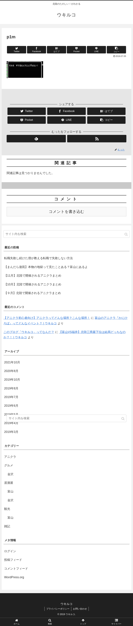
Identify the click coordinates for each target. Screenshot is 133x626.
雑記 (7, 526)
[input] (66, 234)
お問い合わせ (80, 608)
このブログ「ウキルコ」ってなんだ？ (28, 332)
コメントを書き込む (66, 212)
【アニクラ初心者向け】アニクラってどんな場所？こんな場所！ (46, 318)
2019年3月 (11, 432)
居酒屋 (8, 482)
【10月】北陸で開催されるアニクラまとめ (32, 284)
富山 (10, 491)
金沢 (10, 474)
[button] (126, 234)
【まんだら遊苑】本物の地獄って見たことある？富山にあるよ (46, 267)
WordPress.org (14, 577)
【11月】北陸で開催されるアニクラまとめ (32, 275)
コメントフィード (16, 568)
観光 (7, 509)
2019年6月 (11, 405)
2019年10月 (12, 379)
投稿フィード (13, 559)
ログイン (10, 551)
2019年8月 (11, 388)
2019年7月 (11, 397)
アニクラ (10, 456)
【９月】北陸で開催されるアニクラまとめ (32, 293)
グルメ (8, 465)
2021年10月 (12, 362)
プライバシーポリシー (57, 608)
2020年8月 (11, 371)
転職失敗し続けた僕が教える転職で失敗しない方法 (38, 258)
